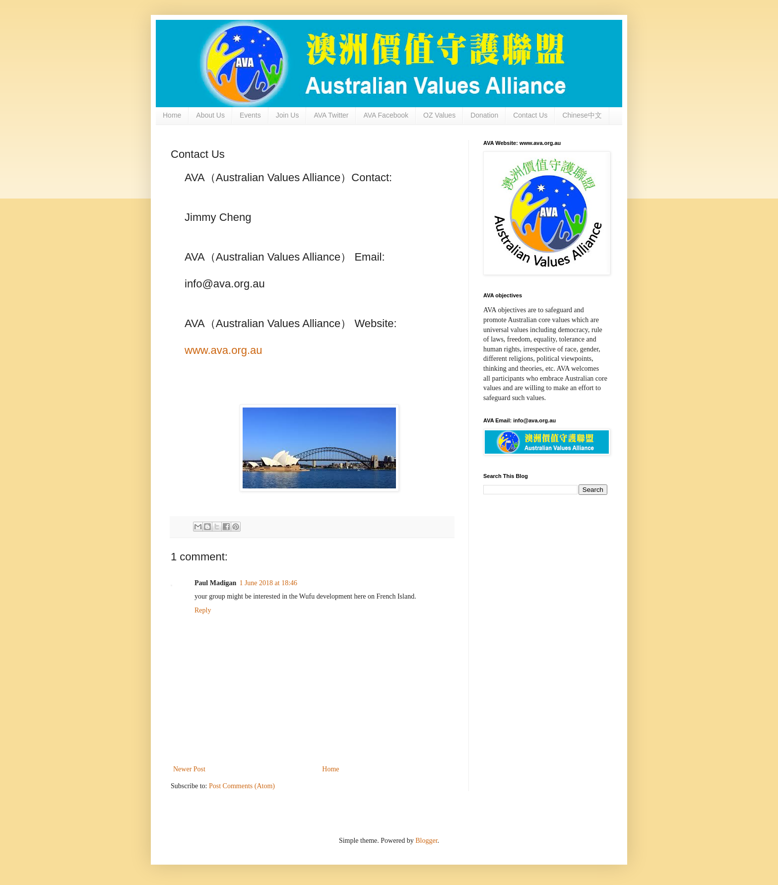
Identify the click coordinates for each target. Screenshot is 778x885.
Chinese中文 (581, 115)
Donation (484, 115)
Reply (202, 610)
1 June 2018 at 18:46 (268, 583)
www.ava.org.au (223, 350)
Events (250, 115)
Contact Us (530, 115)
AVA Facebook (385, 115)
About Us (210, 115)
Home (172, 115)
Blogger (426, 840)
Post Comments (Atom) (242, 786)
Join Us (287, 115)
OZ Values (439, 115)
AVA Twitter (331, 115)
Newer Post (189, 769)
